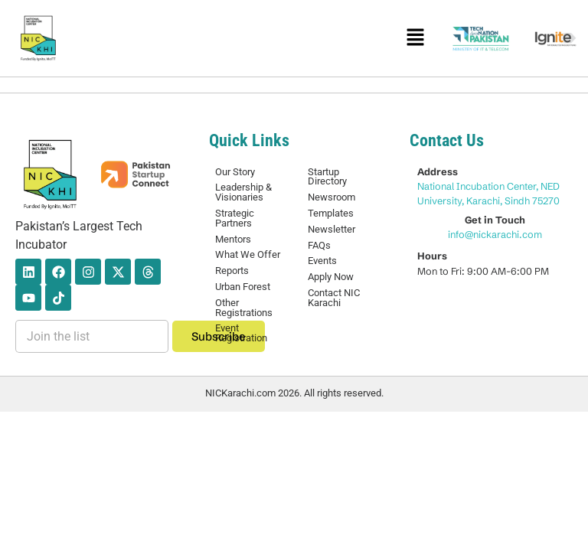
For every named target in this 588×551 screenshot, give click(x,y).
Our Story (235, 172)
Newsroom (331, 197)
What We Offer (247, 254)
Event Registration (241, 333)
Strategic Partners (234, 218)
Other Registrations (244, 307)
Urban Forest (242, 286)
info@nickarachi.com (495, 234)
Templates (331, 213)
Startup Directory (327, 176)
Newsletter (331, 229)
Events (322, 260)
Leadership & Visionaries (243, 192)
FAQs (319, 245)
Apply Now (331, 276)
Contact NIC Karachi (334, 297)
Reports (232, 270)
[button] (415, 38)
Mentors (233, 239)
